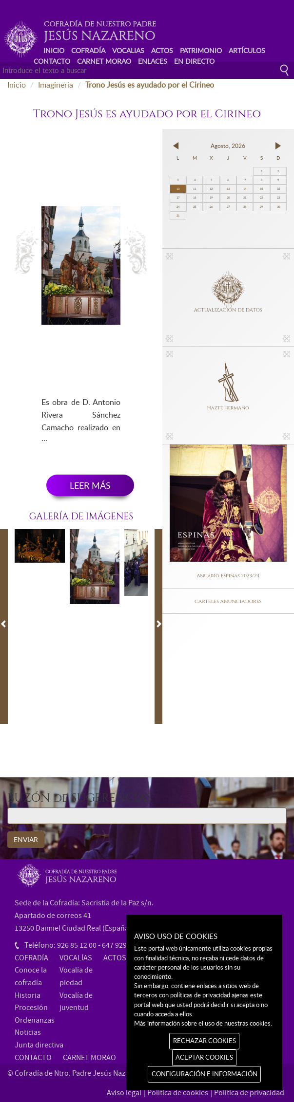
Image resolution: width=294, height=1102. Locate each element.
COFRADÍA (88, 50)
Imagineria (55, 84)
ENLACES (152, 61)
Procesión (31, 1007)
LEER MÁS (90, 485)
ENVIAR (26, 839)
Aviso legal (124, 1093)
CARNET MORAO (104, 61)
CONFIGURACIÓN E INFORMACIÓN (204, 1073)
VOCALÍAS (75, 958)
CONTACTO (52, 61)
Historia (27, 995)
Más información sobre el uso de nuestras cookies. (203, 1023)
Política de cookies (177, 1093)
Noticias (28, 1032)
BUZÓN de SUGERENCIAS (79, 798)
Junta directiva (39, 1045)
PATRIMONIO (201, 50)
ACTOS (162, 50)
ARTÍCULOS (247, 50)
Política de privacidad (249, 1093)
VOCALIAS (128, 50)
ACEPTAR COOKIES (204, 1057)
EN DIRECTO (194, 61)
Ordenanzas (35, 1020)
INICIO (53, 50)
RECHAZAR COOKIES (204, 1040)
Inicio (16, 84)
